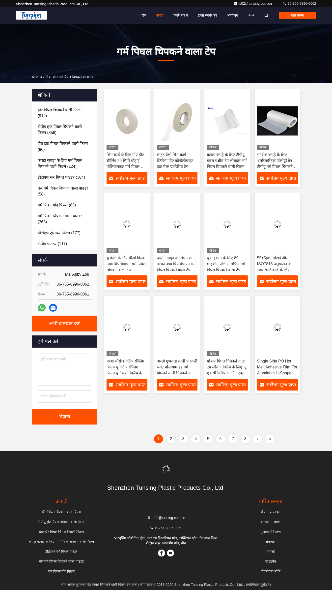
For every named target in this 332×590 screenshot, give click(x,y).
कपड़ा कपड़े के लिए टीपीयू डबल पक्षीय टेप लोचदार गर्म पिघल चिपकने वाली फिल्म (227, 161)
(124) (60, 163)
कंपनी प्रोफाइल (270, 512)
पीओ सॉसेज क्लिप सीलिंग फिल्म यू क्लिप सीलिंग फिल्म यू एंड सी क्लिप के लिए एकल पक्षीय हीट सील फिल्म (126, 373)
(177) (59, 233)
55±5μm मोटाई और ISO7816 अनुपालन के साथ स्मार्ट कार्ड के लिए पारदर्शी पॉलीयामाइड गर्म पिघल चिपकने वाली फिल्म (276, 270)
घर (34, 77)
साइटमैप (270, 561)
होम (143, 15)
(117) (52, 244)
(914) (60, 113)
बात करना (297, 15)
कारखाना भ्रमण (270, 522)
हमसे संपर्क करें (207, 15)
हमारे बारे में (180, 15)
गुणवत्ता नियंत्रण (270, 532)
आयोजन (232, 15)
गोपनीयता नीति (270, 571)
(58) (63, 191)
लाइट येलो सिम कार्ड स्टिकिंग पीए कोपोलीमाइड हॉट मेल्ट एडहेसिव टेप (175, 161)
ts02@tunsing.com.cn (253, 3)
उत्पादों (44, 77)
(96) (63, 146)
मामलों (271, 552)
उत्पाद (160, 15)
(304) (61, 177)
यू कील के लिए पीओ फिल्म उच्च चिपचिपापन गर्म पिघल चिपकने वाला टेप (126, 264)
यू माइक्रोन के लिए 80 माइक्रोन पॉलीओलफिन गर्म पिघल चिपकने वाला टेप (226, 264)
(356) (60, 130)
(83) (57, 205)
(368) (60, 219)
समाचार (271, 542)
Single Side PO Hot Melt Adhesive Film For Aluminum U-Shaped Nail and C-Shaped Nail (277, 373)
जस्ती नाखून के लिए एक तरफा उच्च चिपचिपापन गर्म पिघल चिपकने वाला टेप (176, 264)
